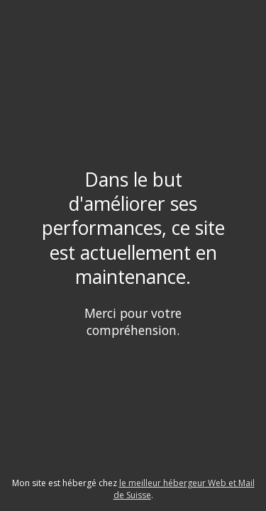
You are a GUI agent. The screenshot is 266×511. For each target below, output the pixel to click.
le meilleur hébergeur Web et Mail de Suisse (184, 489)
